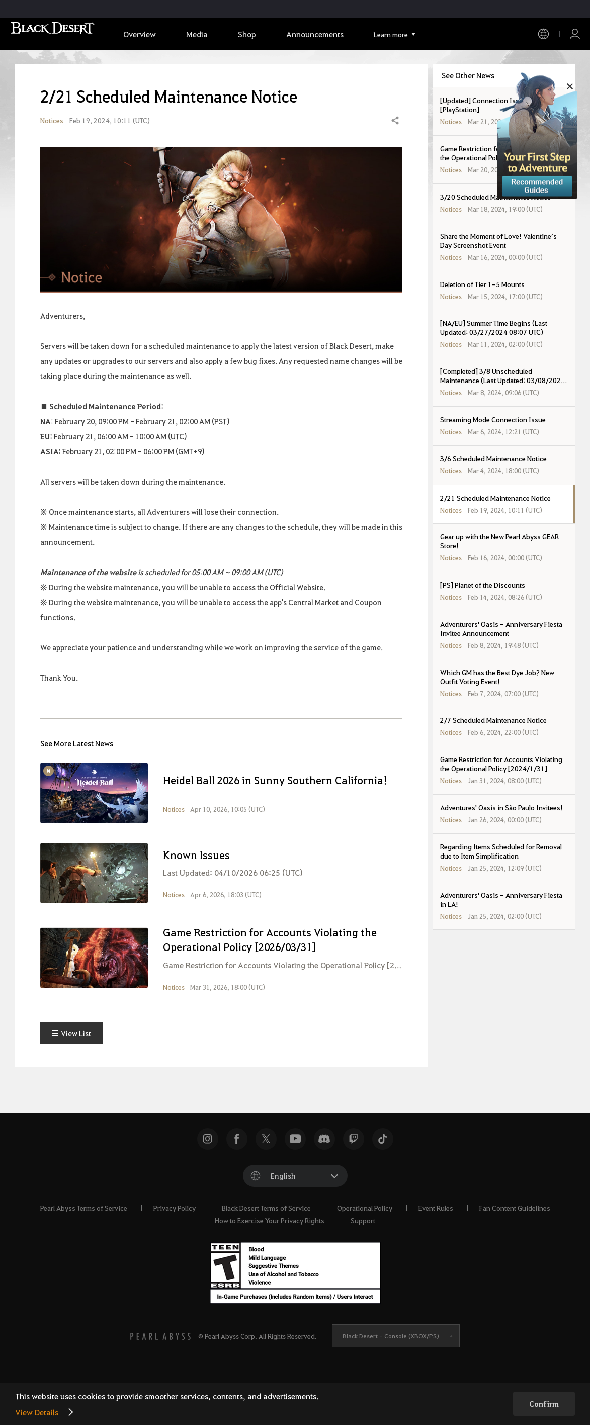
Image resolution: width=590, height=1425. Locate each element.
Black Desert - (391, 1373)
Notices (51, 139)
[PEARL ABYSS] (160, 1373)
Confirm (544, 1404)
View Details (36, 1412)
